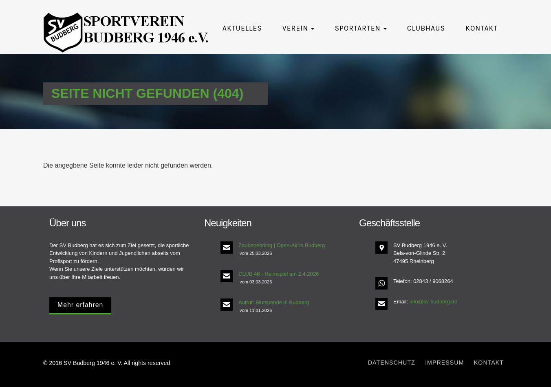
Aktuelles (242, 28)
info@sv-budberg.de (433, 302)
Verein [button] (298, 28)
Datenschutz (391, 362)
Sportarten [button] (360, 28)
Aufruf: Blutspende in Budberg (273, 302)
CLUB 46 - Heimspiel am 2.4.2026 (278, 274)
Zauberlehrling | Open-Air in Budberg (281, 245)
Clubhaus (426, 28)
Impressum (444, 362)
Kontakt (481, 28)
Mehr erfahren (80, 304)
